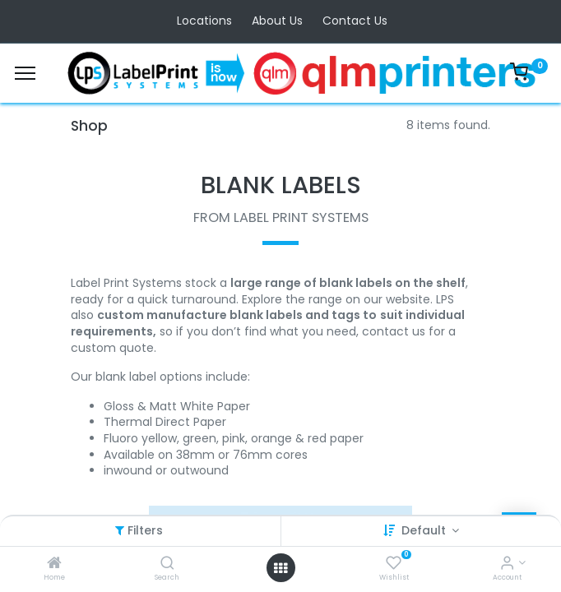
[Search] (167, 564)
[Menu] (25, 73)
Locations (204, 20)
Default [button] (425, 530)
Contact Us (354, 20)
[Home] (54, 564)
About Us (277, 20)
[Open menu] (280, 568)
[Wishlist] (393, 564)
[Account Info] (507, 564)
